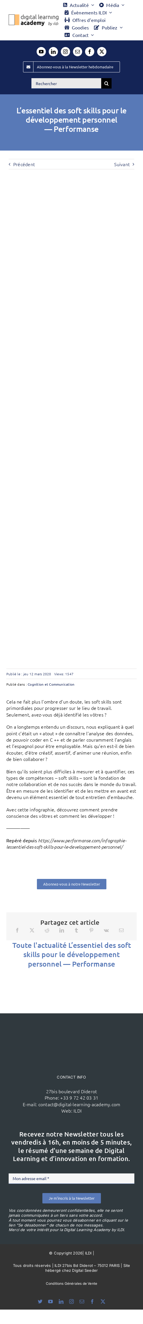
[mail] (77, 51)
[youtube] (41, 51)
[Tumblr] (76, 930)
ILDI (78, 1110)
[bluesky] (40, 1301)
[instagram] (65, 51)
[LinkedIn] (62, 930)
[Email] (121, 930)
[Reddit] (47, 930)
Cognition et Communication (51, 684)
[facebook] (89, 51)
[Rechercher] (66, 83)
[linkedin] (53, 51)
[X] (32, 930)
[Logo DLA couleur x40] (34, 17)
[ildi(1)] (71, 1024)
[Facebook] (17, 930)
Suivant (122, 164)
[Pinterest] (91, 930)
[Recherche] (106, 83)
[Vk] (106, 930)
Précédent (24, 164)
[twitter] (101, 51)
